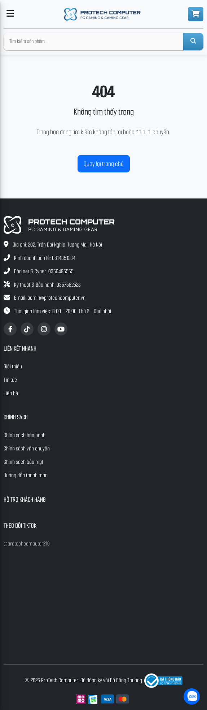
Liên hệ (11, 393)
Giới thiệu (13, 366)
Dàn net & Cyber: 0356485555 (44, 271)
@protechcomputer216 (27, 543)
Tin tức (10, 380)
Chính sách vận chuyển (27, 448)
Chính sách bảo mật (23, 462)
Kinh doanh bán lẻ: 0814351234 (44, 258)
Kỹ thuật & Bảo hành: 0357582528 (47, 284)
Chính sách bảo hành (24, 435)
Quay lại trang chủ (104, 163)
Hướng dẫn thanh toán (26, 475)
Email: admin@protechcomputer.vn (49, 297)
